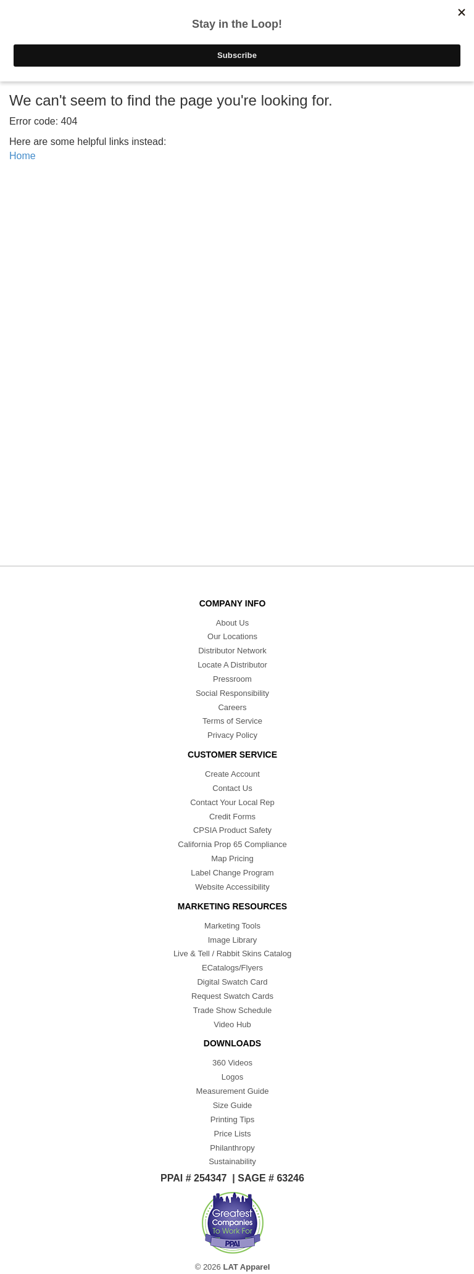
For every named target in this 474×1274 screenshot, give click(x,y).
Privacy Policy (232, 735)
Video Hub (232, 1024)
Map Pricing (232, 858)
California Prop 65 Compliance (232, 844)
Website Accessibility (232, 886)
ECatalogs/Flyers (232, 967)
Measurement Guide (232, 1091)
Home (22, 156)
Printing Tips (232, 1119)
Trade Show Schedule (232, 1010)
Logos (232, 1077)
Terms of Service (232, 721)
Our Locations (232, 636)
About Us (232, 622)
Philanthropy (232, 1147)
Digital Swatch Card (232, 982)
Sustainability (232, 1161)
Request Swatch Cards (232, 996)
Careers (232, 707)
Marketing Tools (232, 925)
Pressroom (232, 679)
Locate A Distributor (232, 664)
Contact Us (232, 788)
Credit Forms (232, 816)
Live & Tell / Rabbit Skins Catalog (232, 953)
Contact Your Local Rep (232, 802)
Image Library (232, 940)
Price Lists (232, 1133)
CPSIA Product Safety (232, 830)
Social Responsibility (232, 693)
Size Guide (232, 1105)
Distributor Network (232, 650)
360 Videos (232, 1062)
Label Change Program (232, 872)
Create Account (232, 774)
